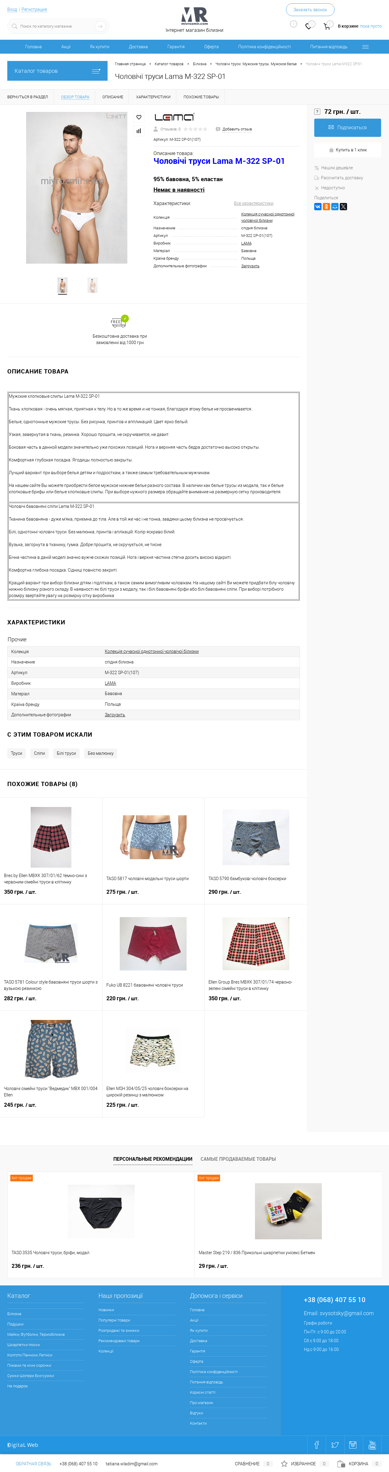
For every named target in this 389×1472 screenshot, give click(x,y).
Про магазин (201, 1404)
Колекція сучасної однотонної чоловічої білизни (152, 652)
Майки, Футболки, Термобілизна (36, 1335)
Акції (66, 46)
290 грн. (255, 897)
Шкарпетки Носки (23, 1346)
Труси (16, 754)
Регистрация (34, 9)
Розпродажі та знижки (118, 1331)
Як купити (99, 46)
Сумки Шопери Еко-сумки (30, 1377)
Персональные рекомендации (152, 1159)
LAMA (246, 243)
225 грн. (153, 1110)
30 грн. (213, 1267)
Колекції (105, 1352)
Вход (12, 9)
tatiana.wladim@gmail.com (131, 1463)
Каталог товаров (57, 71)
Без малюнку (101, 754)
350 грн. (51, 897)
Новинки (106, 1311)
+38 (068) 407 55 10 (79, 1463)
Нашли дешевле (333, 167)
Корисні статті (202, 1393)
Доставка (138, 46)
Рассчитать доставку (338, 177)
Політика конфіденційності (264, 46)
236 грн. (28, 1267)
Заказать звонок (310, 9)
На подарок (17, 1387)
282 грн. (51, 1003)
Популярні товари (114, 1321)
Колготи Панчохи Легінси (29, 1356)
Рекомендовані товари (118, 1342)
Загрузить (250, 266)
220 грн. (153, 1003)
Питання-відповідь (329, 46)
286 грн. (308, 1267)
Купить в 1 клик (348, 150)
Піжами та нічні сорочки (29, 1366)
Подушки (15, 1325)
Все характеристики (254, 203)
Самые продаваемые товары (238, 1159)
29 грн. (120, 1267)
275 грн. (153, 897)
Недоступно (329, 187)
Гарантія (176, 46)
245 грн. (51, 1110)
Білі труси (66, 754)
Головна (33, 46)
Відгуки (196, 1414)
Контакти (198, 1424)
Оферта (211, 46)
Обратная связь (29, 1463)
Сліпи (39, 754)
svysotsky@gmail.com (347, 1314)
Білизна (14, 1315)
